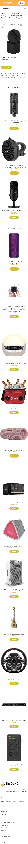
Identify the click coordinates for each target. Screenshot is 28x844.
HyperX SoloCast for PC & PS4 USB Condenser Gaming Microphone (14, 211)
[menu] (25, 8)
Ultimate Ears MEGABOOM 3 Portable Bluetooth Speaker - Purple (14, 262)
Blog (2, 840)
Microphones (4, 825)
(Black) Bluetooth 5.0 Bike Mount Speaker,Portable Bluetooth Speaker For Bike (14, 166)
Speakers (3, 830)
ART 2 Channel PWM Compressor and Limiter (14, 720)
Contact (3, 842)
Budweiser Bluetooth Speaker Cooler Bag (14, 407)
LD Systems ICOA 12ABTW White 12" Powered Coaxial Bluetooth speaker (14, 590)
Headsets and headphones (8, 822)
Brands (3, 817)
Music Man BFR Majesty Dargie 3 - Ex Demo (14, 634)
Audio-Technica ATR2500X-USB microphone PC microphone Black (14, 121)
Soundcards (4, 827)
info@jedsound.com (6, 806)
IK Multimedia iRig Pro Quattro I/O (14, 764)
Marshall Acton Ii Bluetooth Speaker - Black (14, 503)
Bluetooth (10, 57)
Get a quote (21, 3)
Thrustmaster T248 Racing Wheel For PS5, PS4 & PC (14, 676)
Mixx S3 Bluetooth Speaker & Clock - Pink (14, 546)
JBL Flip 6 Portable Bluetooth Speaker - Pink (14, 450)
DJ (1, 819)
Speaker (15, 57)
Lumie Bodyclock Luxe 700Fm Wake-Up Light (14, 363)
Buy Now (6, 67)
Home (2, 22)
